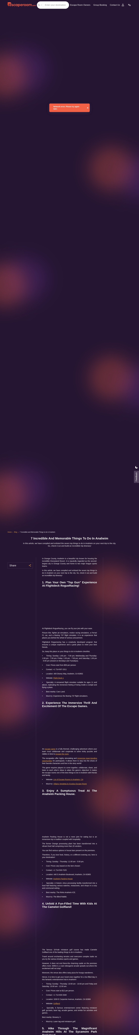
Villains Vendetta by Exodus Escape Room (72, 791)
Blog (16, 532)
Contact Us (115, 5)
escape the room (80, 759)
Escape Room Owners (79, 5)
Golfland (57, 1016)
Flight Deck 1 (59, 683)
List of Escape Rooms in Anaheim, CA (70, 787)
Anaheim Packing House (64, 889)
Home (10, 532)
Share (20, 565)
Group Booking (100, 5)
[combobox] (52, 5)
